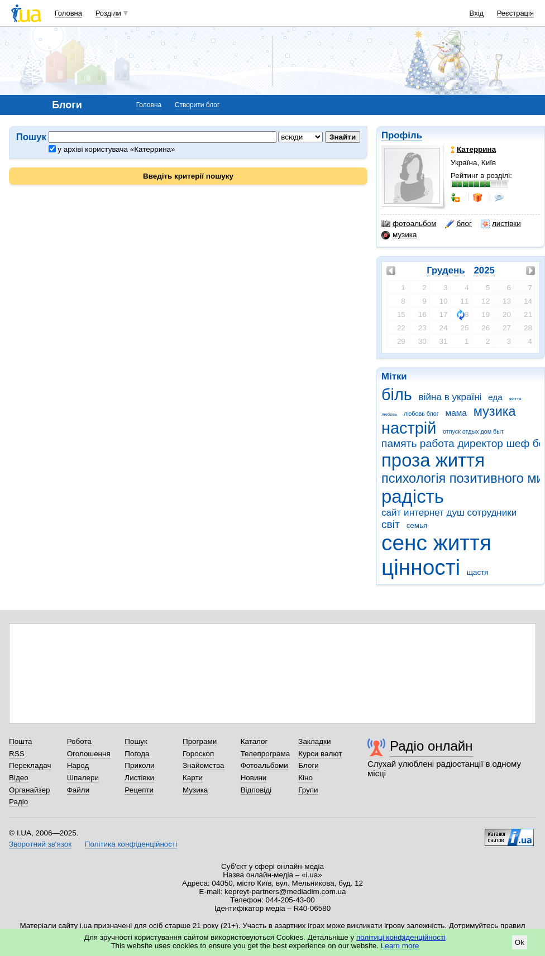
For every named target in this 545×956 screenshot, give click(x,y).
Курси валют (320, 754)
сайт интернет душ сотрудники (449, 512)
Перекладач (30, 765)
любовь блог (421, 413)
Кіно (305, 778)
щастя (478, 572)
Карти (193, 778)
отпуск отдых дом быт (473, 431)
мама (456, 412)
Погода (137, 754)
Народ (78, 765)
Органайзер (29, 790)
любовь (389, 414)
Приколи (139, 765)
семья (417, 525)
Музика (195, 790)
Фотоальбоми (264, 765)
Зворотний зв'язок (40, 844)
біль (396, 394)
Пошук (136, 741)
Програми (200, 741)
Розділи (108, 13)
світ (390, 524)
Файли (78, 790)
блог (458, 223)
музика (399, 234)
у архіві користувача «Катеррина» (112, 149)
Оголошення (89, 754)
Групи (308, 790)
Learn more (400, 945)
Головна (68, 13)
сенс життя (436, 543)
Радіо (18, 802)
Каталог (254, 741)
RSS (17, 754)
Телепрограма (265, 754)
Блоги (308, 765)
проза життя (433, 460)
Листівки (139, 778)
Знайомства (203, 765)
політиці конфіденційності (401, 937)
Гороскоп (198, 754)
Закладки (314, 741)
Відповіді (256, 790)
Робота (79, 741)
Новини (254, 778)
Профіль (401, 135)
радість (412, 496)
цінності (420, 567)
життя (515, 398)
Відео (18, 778)
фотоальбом (408, 223)
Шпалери (83, 778)
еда (495, 397)
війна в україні (450, 397)
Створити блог (197, 105)
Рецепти (139, 790)
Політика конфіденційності (131, 844)
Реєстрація (515, 13)
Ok (519, 942)
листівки (501, 223)
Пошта (20, 741)
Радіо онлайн (431, 745)
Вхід (477, 13)
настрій (408, 428)
